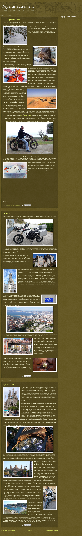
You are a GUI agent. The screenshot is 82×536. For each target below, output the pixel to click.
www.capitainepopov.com (25, 115)
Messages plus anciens (51, 530)
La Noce (6, 213)
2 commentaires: (16, 376)
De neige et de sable (11, 19)
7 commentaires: (16, 205)
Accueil (30, 530)
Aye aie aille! (8, 384)
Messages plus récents (8, 530)
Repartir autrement (17, 6)
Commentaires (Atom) (11, 533)
